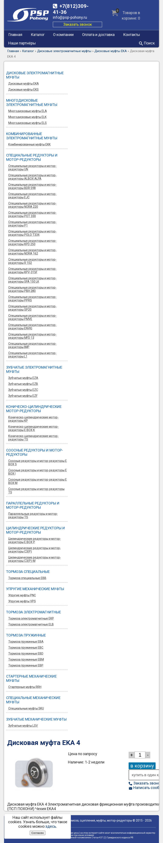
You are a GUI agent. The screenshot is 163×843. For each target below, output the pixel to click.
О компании (63, 34)
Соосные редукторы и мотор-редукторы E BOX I (37, 471)
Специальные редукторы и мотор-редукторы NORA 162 (32, 251)
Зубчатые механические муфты (36, 719)
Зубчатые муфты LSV (23, 725)
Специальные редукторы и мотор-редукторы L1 (32, 354)
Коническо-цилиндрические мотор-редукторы (34, 408)
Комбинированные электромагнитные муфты (31, 136)
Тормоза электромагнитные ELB (31, 624)
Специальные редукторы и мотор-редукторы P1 (32, 223)
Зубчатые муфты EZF (23, 395)
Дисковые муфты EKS (23, 89)
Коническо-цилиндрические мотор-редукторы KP (33, 419)
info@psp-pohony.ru (70, 17)
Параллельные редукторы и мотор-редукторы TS (33, 515)
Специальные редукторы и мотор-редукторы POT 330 (32, 214)
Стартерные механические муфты (31, 678)
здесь (50, 826)
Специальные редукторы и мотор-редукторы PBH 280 (32, 289)
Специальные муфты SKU (26, 708)
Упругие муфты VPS (22, 601)
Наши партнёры (22, 43)
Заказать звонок (77, 24)
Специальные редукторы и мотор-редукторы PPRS (32, 298)
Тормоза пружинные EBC (25, 647)
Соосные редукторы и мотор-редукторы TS (36, 490)
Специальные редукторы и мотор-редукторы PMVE (32, 317)
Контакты (131, 34)
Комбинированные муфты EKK (29, 144)
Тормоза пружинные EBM (26, 659)
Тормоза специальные (28, 572)
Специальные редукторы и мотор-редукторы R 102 (32, 261)
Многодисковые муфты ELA (27, 111)
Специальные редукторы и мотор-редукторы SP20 (32, 308)
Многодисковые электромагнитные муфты (31, 102)
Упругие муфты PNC (22, 595)
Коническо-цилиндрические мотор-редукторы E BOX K (33, 428)
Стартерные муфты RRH (24, 687)
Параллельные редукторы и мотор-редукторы (32, 505)
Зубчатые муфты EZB (23, 384)
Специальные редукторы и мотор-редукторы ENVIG (32, 326)
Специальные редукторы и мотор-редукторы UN (32, 167)
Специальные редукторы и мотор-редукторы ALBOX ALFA (32, 177)
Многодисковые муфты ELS (27, 123)
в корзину (142, 766)
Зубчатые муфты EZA (23, 378)
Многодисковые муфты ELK (27, 117)
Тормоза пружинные (26, 635)
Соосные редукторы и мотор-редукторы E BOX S (37, 462)
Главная (15, 34)
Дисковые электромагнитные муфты (64, 51)
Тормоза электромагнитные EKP (31, 618)
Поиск (147, 43)
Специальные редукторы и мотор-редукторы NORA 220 (32, 205)
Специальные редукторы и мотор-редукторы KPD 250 (32, 242)
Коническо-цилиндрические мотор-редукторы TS (33, 437)
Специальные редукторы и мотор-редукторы (32, 157)
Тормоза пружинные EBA (26, 641)
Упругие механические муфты (35, 589)
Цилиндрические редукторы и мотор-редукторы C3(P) (34, 549)
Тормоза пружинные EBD (25, 653)
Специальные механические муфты (33, 700)
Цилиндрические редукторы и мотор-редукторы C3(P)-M (34, 559)
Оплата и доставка (98, 34)
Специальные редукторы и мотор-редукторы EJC (32, 195)
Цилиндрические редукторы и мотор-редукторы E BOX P (34, 540)
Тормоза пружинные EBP (25, 665)
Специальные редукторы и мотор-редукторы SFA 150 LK (32, 279)
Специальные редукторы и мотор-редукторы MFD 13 (32, 336)
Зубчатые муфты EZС (23, 390)
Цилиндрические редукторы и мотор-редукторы (35, 530)
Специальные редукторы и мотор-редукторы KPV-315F (32, 270)
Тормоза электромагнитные (33, 612)
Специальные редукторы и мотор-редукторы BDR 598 (32, 186)
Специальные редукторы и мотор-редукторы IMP (32, 345)
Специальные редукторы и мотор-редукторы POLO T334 (32, 233)
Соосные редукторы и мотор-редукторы (34, 452)
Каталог (38, 34)
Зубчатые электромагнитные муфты (34, 369)
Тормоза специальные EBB (27, 578)
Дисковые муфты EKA (110, 51)
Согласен (37, 832)
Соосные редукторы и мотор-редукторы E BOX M (37, 481)
